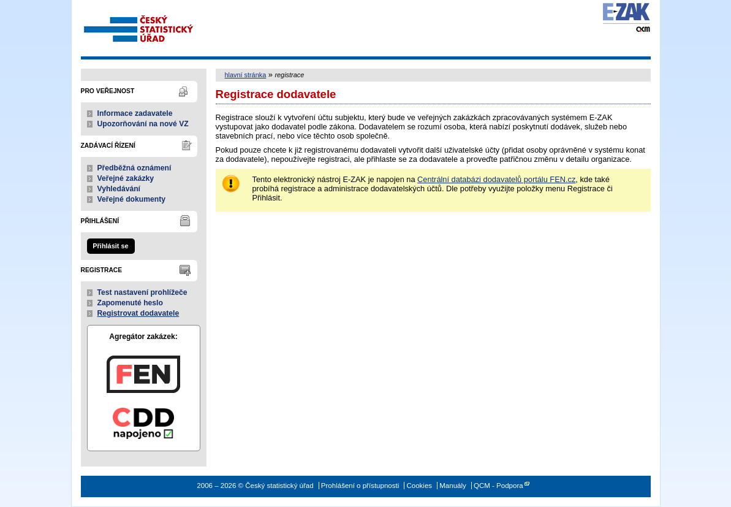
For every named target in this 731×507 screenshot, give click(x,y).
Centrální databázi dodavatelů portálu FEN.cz (496, 179)
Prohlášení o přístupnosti (360, 485)
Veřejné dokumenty (131, 199)
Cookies (419, 485)
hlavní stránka (246, 74)
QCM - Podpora (498, 485)
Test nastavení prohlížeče (142, 292)
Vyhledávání (119, 189)
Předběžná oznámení (134, 168)
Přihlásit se (110, 246)
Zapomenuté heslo (130, 303)
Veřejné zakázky (125, 178)
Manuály (452, 485)
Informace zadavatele (135, 113)
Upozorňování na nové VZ (143, 124)
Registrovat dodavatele (138, 313)
